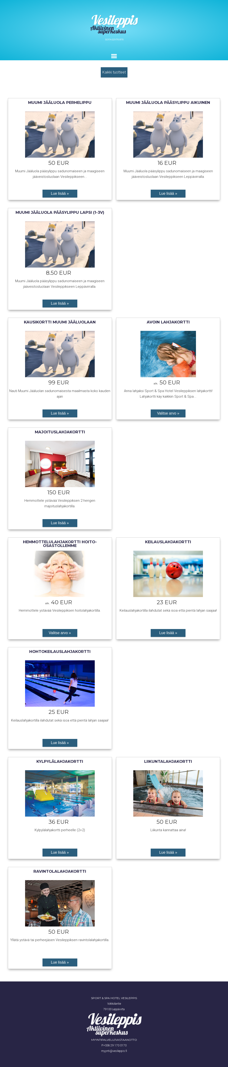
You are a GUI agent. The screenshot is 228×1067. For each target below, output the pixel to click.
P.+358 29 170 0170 (114, 1045)
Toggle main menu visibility (114, 56)
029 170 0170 (118, 39)
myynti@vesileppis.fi (114, 1051)
